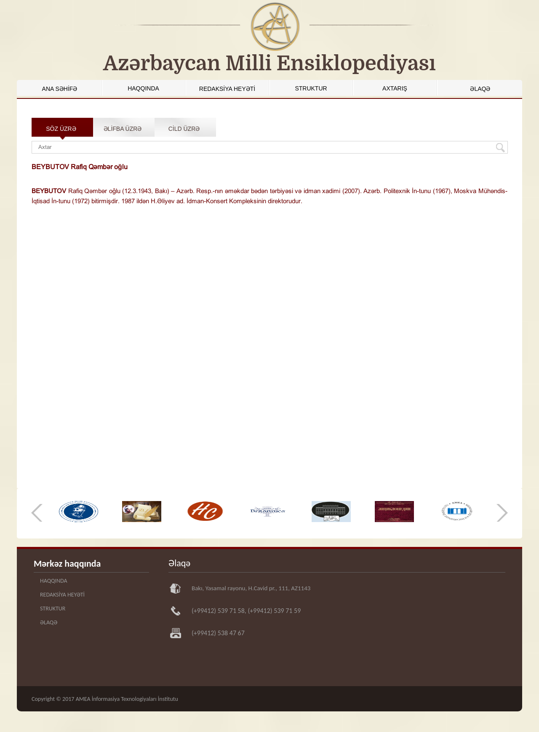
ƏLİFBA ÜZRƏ (123, 128)
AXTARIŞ (394, 88)
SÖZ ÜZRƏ (61, 128)
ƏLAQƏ (480, 88)
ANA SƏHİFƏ (59, 88)
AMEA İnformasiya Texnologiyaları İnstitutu (127, 699)
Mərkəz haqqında (67, 563)
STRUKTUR (311, 88)
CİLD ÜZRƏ (184, 128)
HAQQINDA (143, 88)
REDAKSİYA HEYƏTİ (227, 88)
